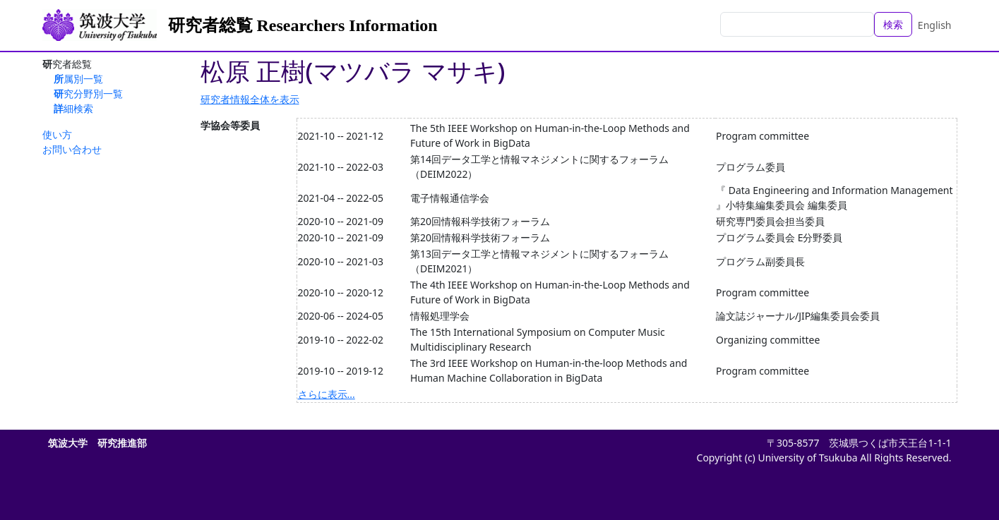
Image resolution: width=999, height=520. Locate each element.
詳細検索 (73, 108)
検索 (893, 24)
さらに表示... (326, 394)
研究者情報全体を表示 (250, 99)
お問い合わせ (72, 149)
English (935, 25)
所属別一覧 (78, 78)
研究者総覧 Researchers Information (303, 25)
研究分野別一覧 (88, 93)
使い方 (57, 134)
